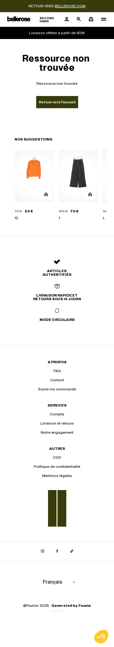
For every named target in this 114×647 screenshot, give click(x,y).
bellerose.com (70, 6)
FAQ (57, 371)
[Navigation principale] (102, 19)
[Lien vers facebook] (57, 551)
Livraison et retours (57, 423)
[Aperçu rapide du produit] (46, 194)
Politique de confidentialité (57, 466)
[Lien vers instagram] (42, 551)
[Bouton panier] (91, 19)
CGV (57, 457)
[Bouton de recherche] (79, 19)
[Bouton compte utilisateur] (66, 19)
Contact (57, 380)
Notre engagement (57, 432)
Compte (57, 414)
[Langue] (60, 582)
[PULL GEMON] (34, 185)
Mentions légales (57, 476)
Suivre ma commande (57, 389)
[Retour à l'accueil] (33, 19)
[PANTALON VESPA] (78, 185)
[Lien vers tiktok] (72, 551)
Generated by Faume (71, 605)
